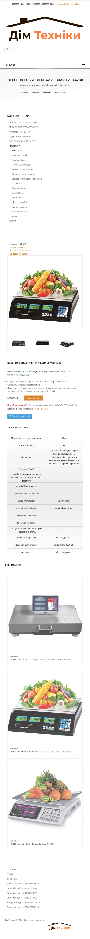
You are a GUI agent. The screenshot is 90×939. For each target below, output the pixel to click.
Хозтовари (47, 92)
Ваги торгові (60, 92)
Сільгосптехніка (19, 202)
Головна (25, 92)
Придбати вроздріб (19, 416)
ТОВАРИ (11, 874)
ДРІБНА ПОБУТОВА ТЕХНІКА (23, 122)
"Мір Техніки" (41, 409)
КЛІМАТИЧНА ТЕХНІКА (20, 132)
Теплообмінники (19, 212)
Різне (14, 216)
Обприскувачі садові (21, 165)
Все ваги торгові (17, 247)
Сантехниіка (17, 193)
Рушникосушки (19, 188)
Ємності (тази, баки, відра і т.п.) (27, 179)
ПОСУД (12, 221)
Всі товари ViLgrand (19, 254)
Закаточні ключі (19, 155)
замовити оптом (33, 398)
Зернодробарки (19, 160)
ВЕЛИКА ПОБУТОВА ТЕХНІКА (23, 127)
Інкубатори (17, 183)
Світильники (18, 197)
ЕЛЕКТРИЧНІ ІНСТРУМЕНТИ (23, 141)
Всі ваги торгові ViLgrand (21, 250)
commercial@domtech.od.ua (67, 4)
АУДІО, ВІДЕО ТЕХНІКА (20, 136)
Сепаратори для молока (23, 174)
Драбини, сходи (19, 207)
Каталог (35, 92)
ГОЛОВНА (11, 869)
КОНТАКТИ (12, 879)
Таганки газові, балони (22, 169)
